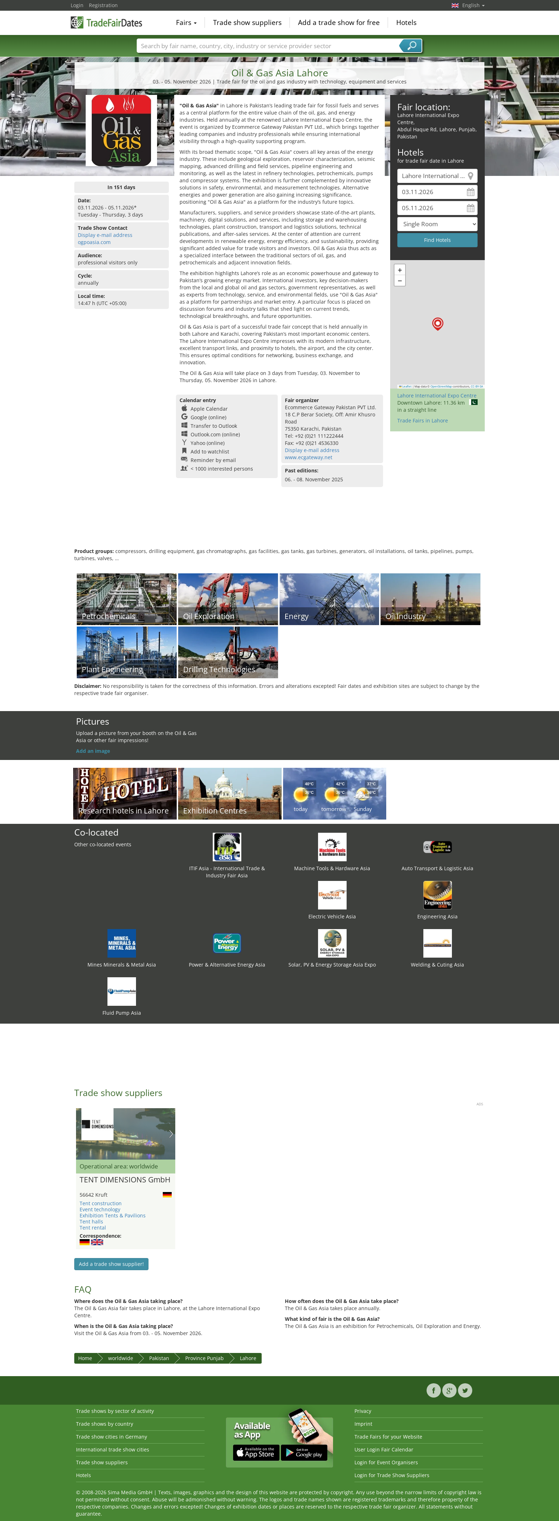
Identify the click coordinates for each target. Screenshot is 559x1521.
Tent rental (93, 1227)
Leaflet (405, 386)
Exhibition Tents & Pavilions (113, 1215)
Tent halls (91, 1221)
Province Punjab (204, 1358)
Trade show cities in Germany (111, 1436)
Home (85, 1358)
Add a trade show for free (339, 22)
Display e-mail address (105, 235)
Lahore (248, 1358)
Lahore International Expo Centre (437, 395)
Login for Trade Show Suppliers (391, 1475)
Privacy (362, 1411)
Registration (103, 5)
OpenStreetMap (441, 386)
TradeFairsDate (106, 22)
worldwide (120, 1358)
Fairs (186, 22)
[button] (438, 324)
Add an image (93, 750)
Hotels (406, 22)
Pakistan (159, 1358)
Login (77, 5)
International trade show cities (112, 1449)
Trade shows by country (104, 1423)
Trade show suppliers (247, 22)
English (473, 5)
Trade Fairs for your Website (388, 1436)
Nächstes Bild (171, 1134)
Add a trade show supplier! (111, 1264)
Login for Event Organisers (386, 1462)
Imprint (363, 1423)
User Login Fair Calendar (383, 1449)
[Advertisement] (279, 524)
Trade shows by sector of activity (115, 1411)
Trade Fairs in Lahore (422, 420)
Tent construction (101, 1203)
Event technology (100, 1209)
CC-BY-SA (477, 386)
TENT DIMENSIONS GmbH (125, 1180)
